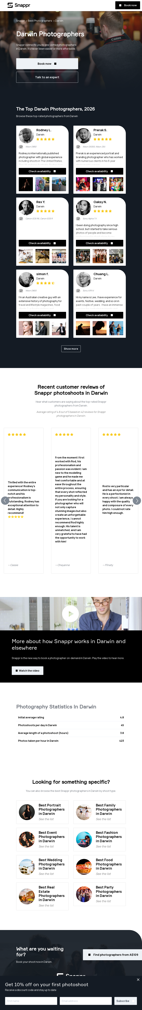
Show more (71, 349)
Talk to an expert (47, 77)
